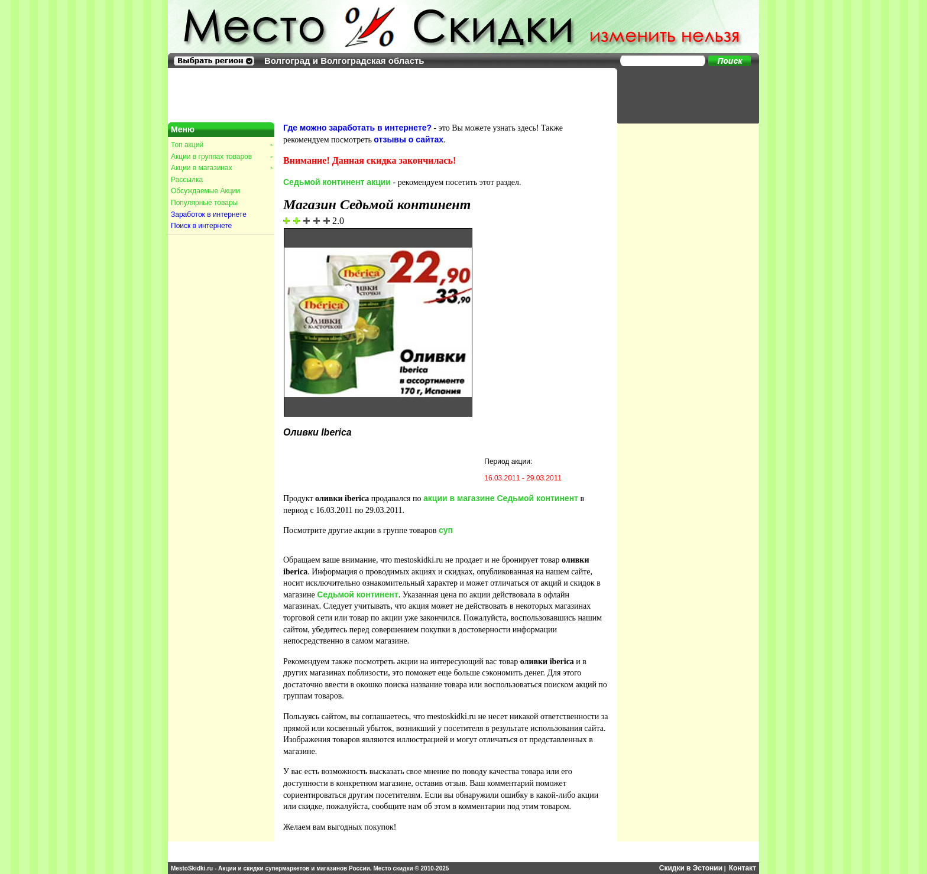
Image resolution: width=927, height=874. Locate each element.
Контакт (742, 868)
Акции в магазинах (222, 168)
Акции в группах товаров (222, 156)
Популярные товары (204, 203)
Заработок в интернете (209, 214)
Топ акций (222, 145)
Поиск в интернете (201, 226)
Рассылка (187, 180)
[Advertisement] (682, 94)
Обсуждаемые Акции (205, 191)
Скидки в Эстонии (690, 868)
